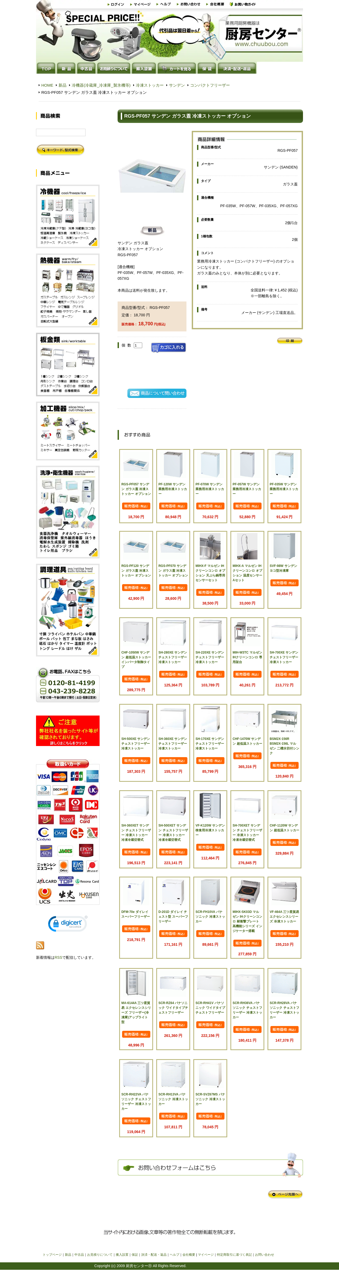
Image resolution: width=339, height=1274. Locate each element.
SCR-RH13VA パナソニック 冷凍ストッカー (173, 1099)
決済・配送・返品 (154, 1255)
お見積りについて (100, 1255)
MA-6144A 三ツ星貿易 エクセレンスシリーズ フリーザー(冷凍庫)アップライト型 (136, 1012)
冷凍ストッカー (150, 85)
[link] (68, 925)
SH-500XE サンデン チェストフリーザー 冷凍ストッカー (135, 743)
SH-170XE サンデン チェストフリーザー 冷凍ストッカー (209, 743)
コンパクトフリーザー (210, 85)
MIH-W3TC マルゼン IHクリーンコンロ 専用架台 (247, 657)
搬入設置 (122, 1255)
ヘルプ (174, 1255)
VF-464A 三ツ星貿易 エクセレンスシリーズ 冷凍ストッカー (284, 916)
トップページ (52, 1255)
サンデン (177, 85)
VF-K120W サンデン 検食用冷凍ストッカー (210, 830)
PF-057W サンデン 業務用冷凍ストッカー (247, 489)
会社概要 (188, 1255)
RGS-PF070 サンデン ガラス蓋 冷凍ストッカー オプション (173, 570)
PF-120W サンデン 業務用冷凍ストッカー (172, 489)
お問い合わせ (264, 1255)
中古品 (79, 1255)
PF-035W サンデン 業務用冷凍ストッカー (284, 489)
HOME (47, 85)
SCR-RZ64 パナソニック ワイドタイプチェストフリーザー (173, 1007)
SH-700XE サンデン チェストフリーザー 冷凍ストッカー (284, 657)
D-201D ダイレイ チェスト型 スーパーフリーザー (173, 916)
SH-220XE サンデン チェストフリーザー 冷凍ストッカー (209, 657)
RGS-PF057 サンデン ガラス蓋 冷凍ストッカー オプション (136, 489)
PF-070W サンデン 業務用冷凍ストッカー (209, 489)
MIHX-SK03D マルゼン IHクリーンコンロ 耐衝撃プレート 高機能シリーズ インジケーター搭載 (247, 921)
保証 (135, 1255)
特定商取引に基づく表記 (234, 1255)
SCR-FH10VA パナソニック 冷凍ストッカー (210, 916)
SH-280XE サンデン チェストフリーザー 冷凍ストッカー (172, 657)
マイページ (206, 1255)
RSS (58, 957)
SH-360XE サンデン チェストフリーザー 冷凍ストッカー (172, 743)
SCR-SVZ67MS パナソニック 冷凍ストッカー (210, 1099)
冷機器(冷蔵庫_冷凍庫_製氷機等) (101, 85)
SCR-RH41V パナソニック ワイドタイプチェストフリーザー (210, 1007)
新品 (62, 85)
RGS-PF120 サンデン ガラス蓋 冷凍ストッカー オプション (136, 570)
